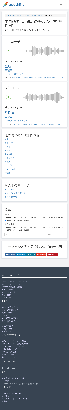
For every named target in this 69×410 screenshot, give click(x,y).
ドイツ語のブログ (9, 315)
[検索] (23, 234)
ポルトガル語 (10, 169)
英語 (6, 139)
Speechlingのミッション (12, 284)
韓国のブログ (7, 326)
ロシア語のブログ (9, 323)
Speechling (10, 15)
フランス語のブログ (10, 310)
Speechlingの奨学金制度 (12, 287)
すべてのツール (8, 357)
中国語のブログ (8, 331)
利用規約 (5, 381)
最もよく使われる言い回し (16, 193)
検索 (49, 234)
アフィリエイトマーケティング (15, 399)
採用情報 (5, 396)
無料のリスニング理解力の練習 (15, 344)
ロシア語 (8, 165)
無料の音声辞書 (37, 15)
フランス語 (9, 143)
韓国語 (7, 173)
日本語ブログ (7, 329)
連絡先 (4, 401)
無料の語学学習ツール (23, 15)
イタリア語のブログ (10, 318)
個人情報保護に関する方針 (13, 378)
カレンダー (9, 189)
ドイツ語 (8, 154)
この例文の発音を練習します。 (18, 74)
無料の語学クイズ (9, 349)
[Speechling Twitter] (9, 368)
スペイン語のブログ (10, 307)
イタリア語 (9, 158)
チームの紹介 (7, 289)
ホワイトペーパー (9, 292)
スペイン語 (9, 147)
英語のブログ (7, 312)
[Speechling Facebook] (4, 368)
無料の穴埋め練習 (9, 352)
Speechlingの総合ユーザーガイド (16, 281)
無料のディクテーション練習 (14, 341)
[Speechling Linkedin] (15, 368)
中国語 (7, 150)
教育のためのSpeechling (12, 393)
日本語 (7, 161)
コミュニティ (7, 297)
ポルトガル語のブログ (11, 321)
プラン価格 (6, 295)
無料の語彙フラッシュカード (14, 346)
